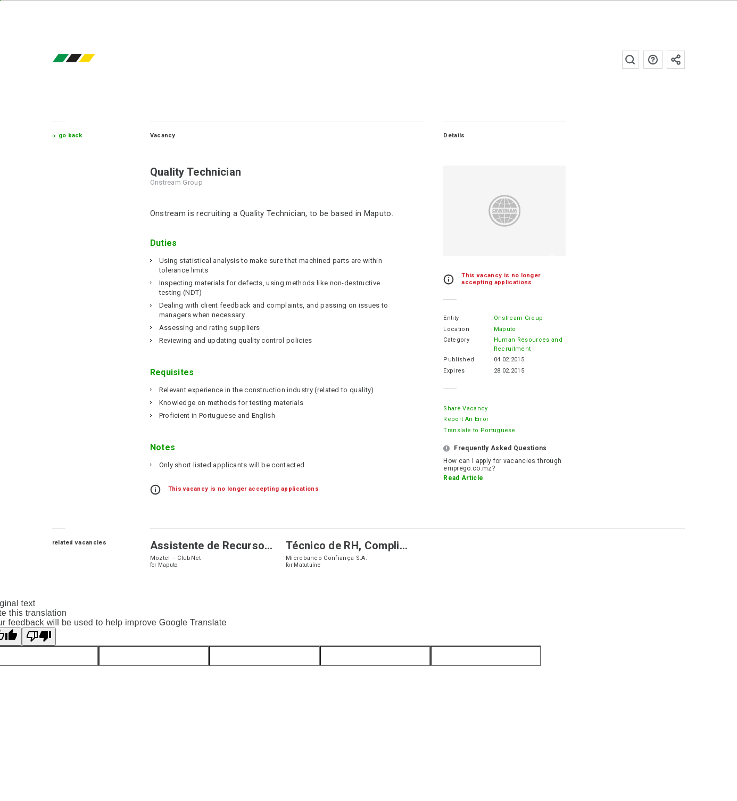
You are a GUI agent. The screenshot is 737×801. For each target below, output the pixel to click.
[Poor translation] (39, 636)
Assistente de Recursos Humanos (236, 545)
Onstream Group (516, 318)
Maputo (503, 329)
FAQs (651, 60)
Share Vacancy (464, 408)
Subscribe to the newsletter (675, 60)
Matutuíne (308, 565)
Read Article (462, 478)
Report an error (464, 419)
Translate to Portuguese (478, 430)
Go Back (72, 135)
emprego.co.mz (90, 59)
